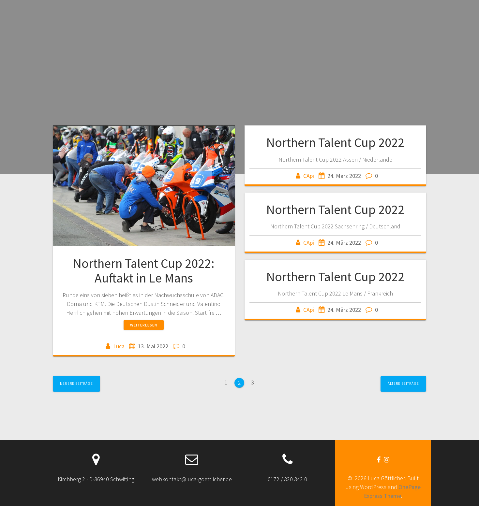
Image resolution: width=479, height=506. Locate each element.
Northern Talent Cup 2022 (335, 142)
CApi (308, 176)
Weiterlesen (143, 325)
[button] (144, 185)
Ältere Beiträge (403, 383)
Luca (119, 346)
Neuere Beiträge (76, 383)
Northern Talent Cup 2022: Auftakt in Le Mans (144, 270)
